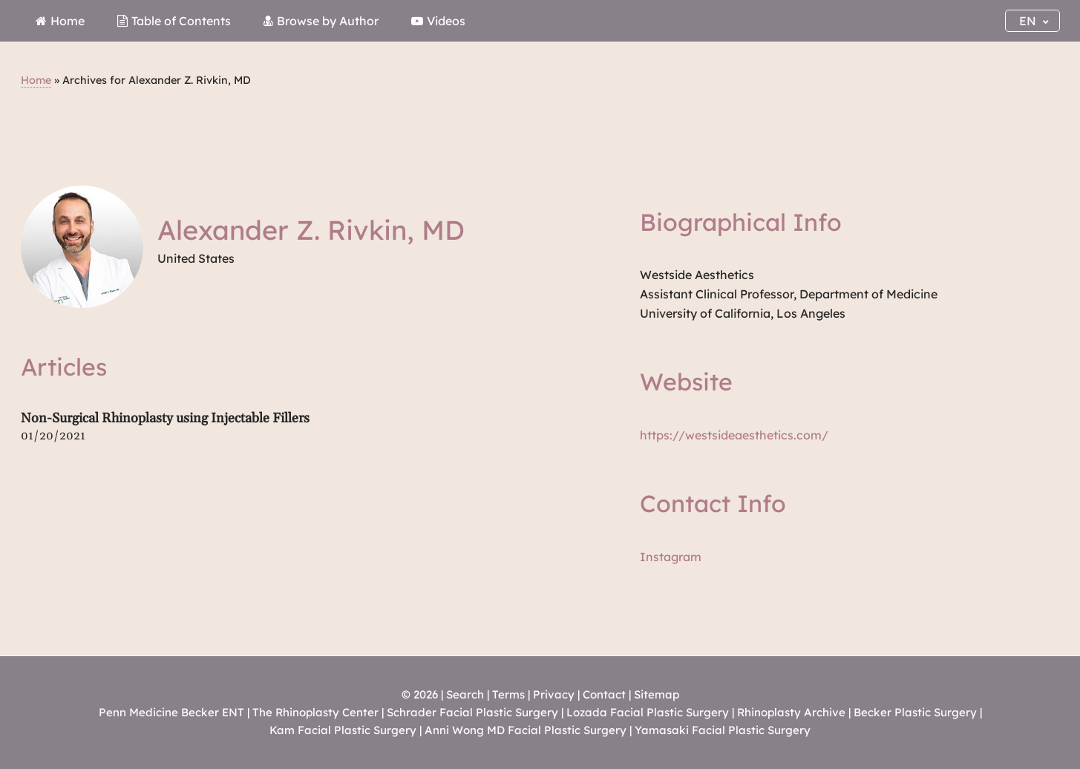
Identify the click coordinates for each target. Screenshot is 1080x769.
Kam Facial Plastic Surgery (342, 730)
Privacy (554, 694)
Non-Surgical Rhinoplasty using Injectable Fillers (165, 418)
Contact (604, 694)
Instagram (670, 556)
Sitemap (656, 694)
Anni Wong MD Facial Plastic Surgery (525, 730)
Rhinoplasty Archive (791, 712)
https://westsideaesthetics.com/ (734, 435)
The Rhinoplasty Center (315, 712)
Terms (508, 694)
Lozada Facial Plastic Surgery (647, 712)
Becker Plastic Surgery (917, 712)
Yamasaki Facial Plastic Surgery (723, 730)
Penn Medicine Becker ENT (171, 712)
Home (36, 80)
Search (465, 694)
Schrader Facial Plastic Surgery (472, 712)
